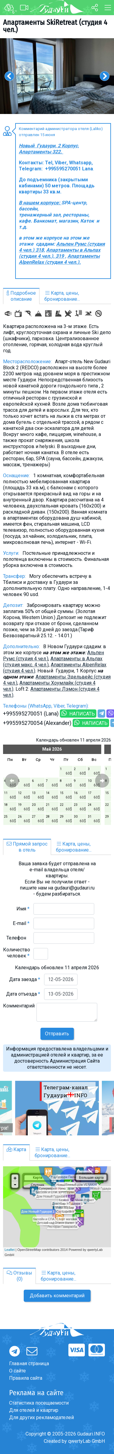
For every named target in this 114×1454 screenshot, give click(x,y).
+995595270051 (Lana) (31, 713)
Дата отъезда (23, 994)
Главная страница (29, 1363)
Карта (16, 1149)
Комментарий (19, 1009)
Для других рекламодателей (41, 1417)
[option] (57, 76)
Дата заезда (24, 979)
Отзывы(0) (19, 1276)
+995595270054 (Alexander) (37, 723)
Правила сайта (25, 1378)
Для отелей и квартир (33, 1410)
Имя (22, 909)
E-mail (21, 923)
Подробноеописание (21, 296)
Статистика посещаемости (39, 1403)
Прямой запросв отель (27, 847)
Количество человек (16, 953)
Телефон (17, 938)
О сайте (17, 1371)
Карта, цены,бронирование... (62, 296)
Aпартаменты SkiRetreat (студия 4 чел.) (55, 26)
